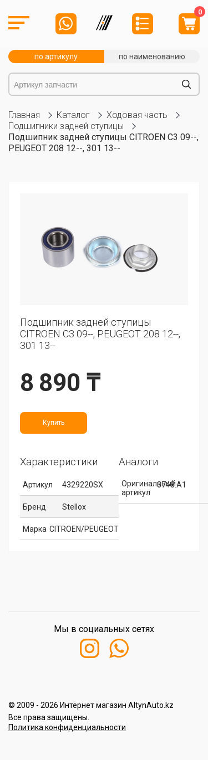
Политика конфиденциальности (67, 727)
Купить (53, 423)
